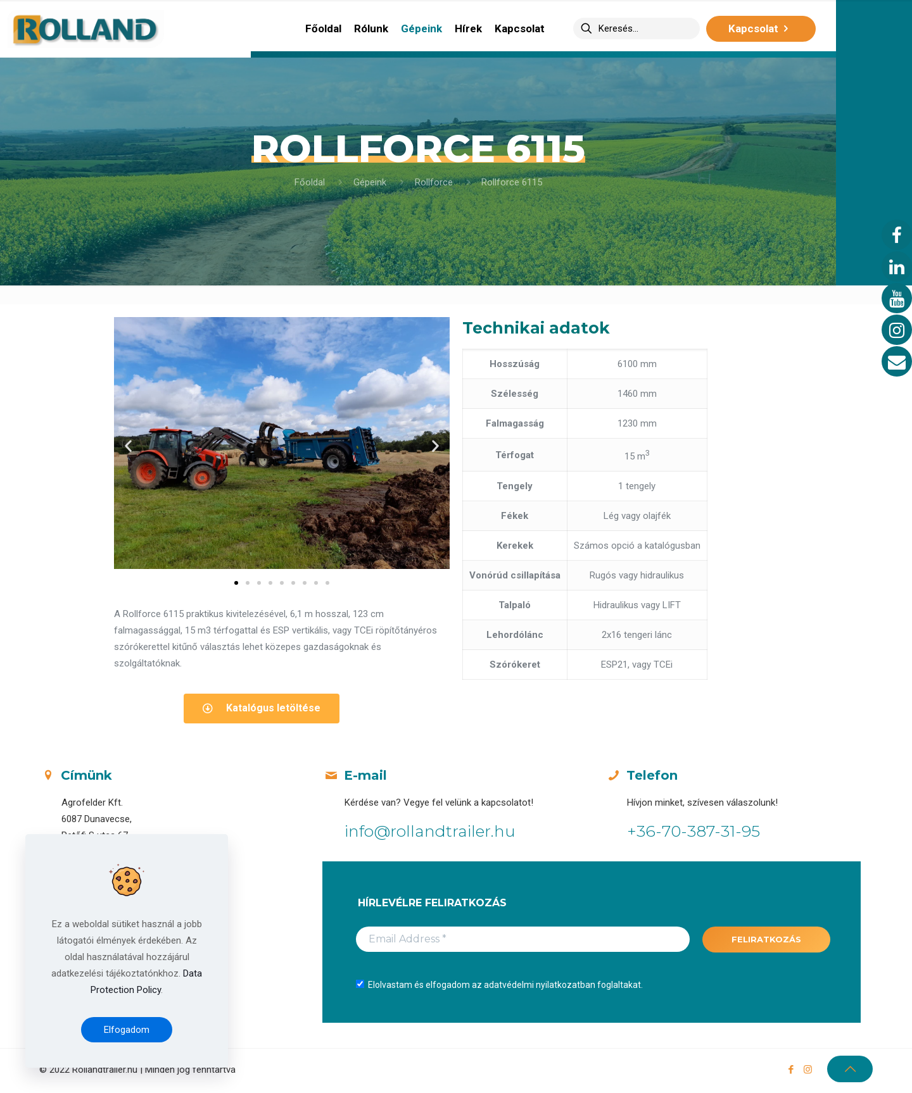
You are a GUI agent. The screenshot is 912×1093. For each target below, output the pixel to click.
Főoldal (309, 182)
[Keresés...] (636, 28)
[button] (236, 583)
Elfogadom (126, 1029)
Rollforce (434, 182)
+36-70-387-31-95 (693, 830)
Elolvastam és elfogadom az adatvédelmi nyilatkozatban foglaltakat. (499, 985)
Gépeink (369, 182)
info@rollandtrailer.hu (430, 830)
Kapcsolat (761, 28)
